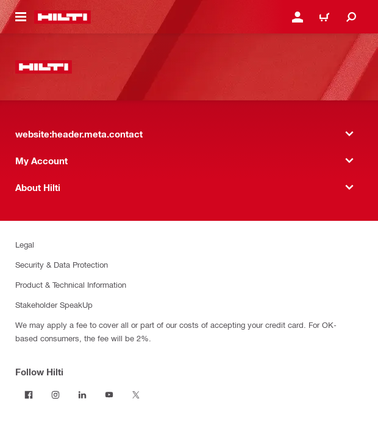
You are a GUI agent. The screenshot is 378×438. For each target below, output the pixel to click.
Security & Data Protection (61, 264)
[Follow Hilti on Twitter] (136, 394)
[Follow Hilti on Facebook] (28, 394)
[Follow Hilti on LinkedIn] (82, 394)
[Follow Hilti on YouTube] (109, 394)
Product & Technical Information (70, 284)
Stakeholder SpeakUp (54, 304)
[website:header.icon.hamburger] (20, 17)
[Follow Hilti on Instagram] (55, 394)
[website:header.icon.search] (351, 17)
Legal (24, 244)
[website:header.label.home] (62, 17)
